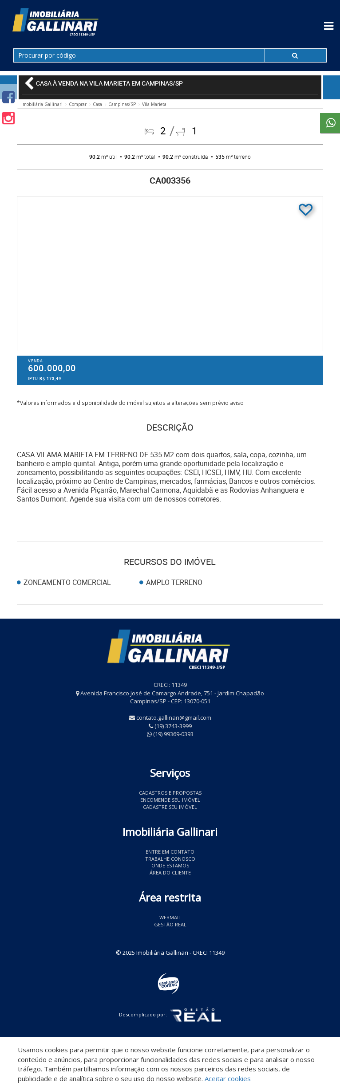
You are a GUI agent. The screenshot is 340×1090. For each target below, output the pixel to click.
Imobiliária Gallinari (42, 104)
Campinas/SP (122, 104)
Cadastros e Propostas (170, 792)
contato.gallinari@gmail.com (173, 717)
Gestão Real (170, 924)
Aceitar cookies (228, 1078)
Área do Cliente (170, 872)
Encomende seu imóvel (170, 799)
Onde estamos (170, 865)
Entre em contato (170, 851)
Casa (97, 104)
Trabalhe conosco (170, 858)
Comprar (78, 104)
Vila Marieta (154, 104)
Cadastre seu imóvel (170, 807)
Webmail (170, 917)
